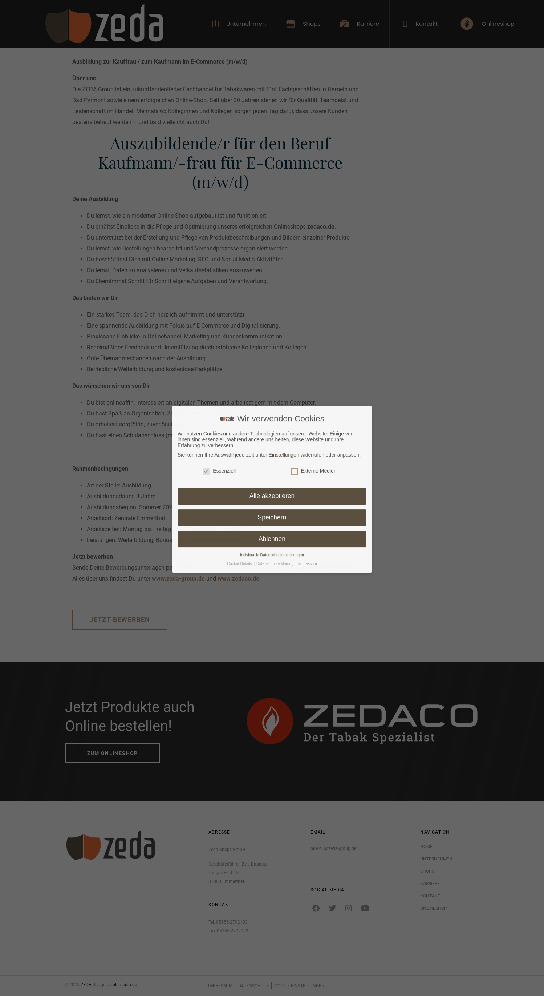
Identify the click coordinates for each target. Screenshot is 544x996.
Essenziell (219, 344)
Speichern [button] (272, 390)
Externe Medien (314, 344)
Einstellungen (284, 327)
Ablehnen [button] (272, 411)
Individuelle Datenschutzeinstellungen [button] (272, 428)
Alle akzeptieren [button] (272, 369)
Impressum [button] (307, 436)
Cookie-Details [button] (240, 436)
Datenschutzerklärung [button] (275, 436)
